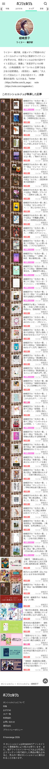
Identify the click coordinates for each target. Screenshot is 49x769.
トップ (31, 9)
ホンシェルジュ (7, 684)
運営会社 (7, 726)
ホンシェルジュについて (14, 702)
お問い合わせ (9, 722)
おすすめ (19, 9)
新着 (41, 9)
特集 (7, 9)
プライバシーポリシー (13, 730)
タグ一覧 (7, 714)
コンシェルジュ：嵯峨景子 (28, 684)
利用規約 (7, 718)
